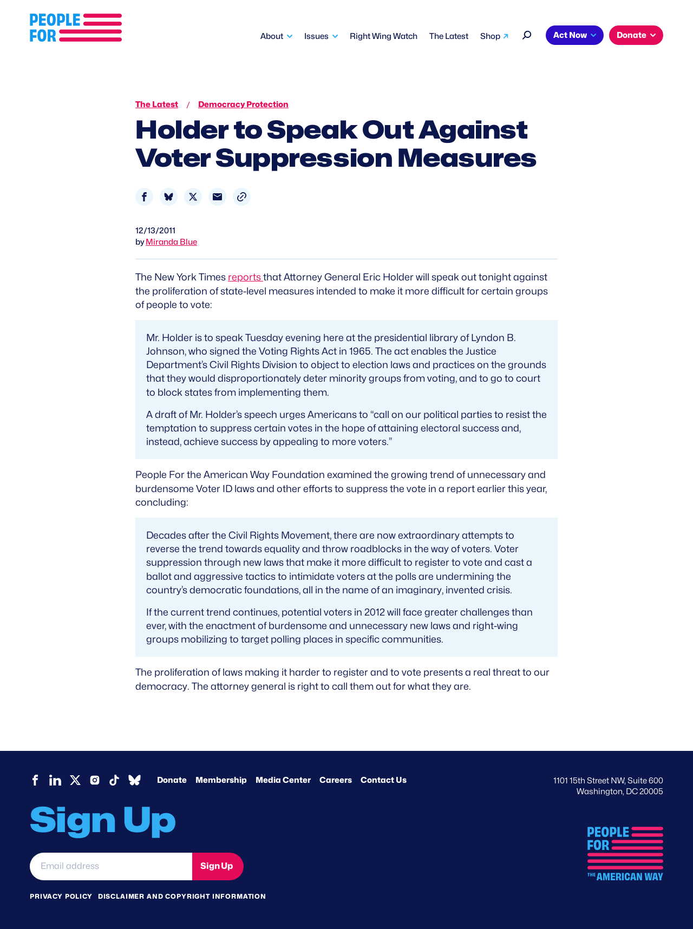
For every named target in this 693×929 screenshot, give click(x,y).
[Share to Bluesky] (169, 197)
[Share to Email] (217, 197)
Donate (631, 35)
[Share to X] (193, 197)
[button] (242, 197)
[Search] (527, 34)
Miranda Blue (171, 242)
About (271, 36)
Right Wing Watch (383, 36)
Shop (490, 36)
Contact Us (384, 780)
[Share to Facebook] (144, 197)
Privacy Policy (61, 896)
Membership (221, 780)
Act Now (570, 35)
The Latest (448, 36)
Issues (316, 36)
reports (245, 277)
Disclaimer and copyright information (182, 896)
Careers (335, 780)
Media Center (283, 780)
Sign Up (216, 866)
